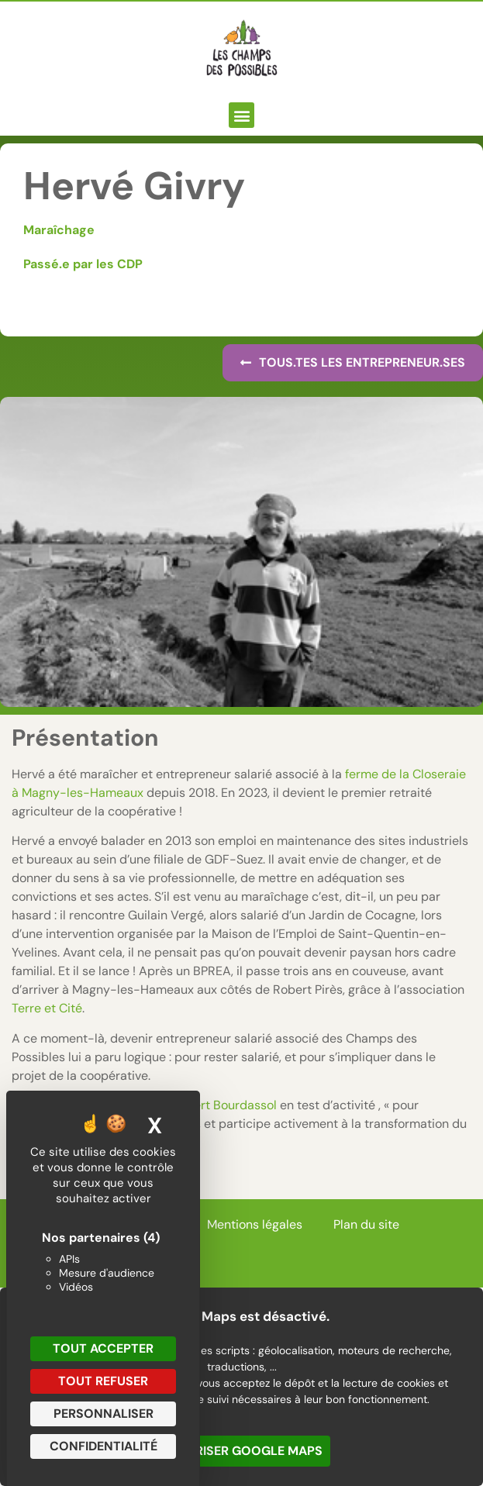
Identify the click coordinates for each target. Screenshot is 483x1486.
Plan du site (366, 1224)
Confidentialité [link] (103, 1446)
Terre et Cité (47, 1008)
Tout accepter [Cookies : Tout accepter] (103, 1348)
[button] (241, 115)
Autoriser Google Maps (241, 1451)
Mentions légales (254, 1224)
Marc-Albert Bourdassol (208, 1105)
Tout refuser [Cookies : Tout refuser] (103, 1381)
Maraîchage (59, 230)
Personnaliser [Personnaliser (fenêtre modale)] (103, 1413)
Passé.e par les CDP (83, 264)
